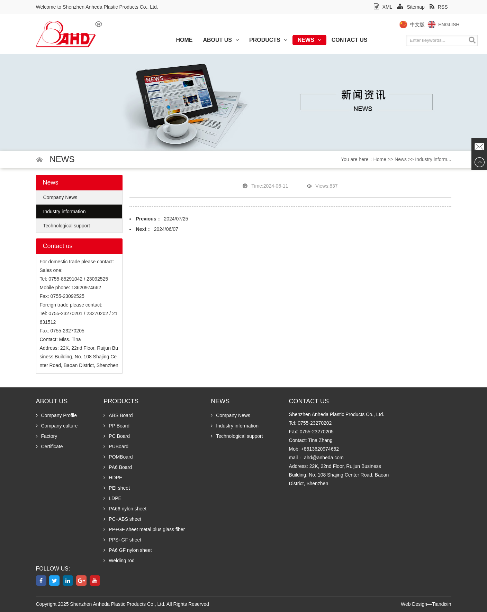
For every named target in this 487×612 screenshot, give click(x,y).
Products (268, 40)
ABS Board (118, 415)
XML (383, 7)
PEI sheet (116, 488)
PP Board (116, 426)
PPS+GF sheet (122, 540)
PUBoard (115, 446)
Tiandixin (441, 604)
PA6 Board (117, 467)
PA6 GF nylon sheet (127, 550)
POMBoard (118, 457)
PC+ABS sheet (122, 519)
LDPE (112, 498)
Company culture (57, 426)
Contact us (350, 40)
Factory (46, 436)
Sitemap (410, 7)
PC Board (116, 436)
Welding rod (118, 560)
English (456, 24)
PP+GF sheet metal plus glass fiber (144, 529)
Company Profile (56, 415)
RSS (439, 7)
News (309, 40)
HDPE (112, 477)
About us (221, 40)
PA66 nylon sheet (124, 508)
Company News (60, 197)
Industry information (64, 211)
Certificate (49, 446)
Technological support (66, 225)
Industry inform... (433, 159)
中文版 (425, 24)
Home (184, 40)
